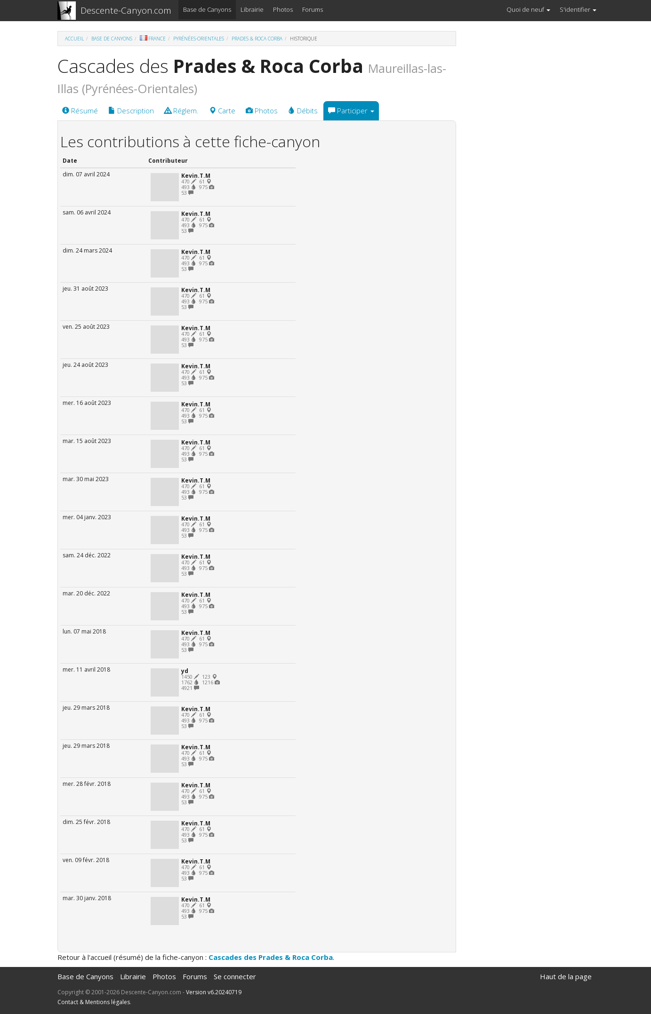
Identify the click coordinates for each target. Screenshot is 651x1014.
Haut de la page (566, 976)
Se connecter (235, 976)
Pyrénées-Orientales (198, 38)
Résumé (80, 110)
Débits (303, 110)
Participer (351, 110)
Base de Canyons (207, 9)
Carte (222, 110)
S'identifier (578, 9)
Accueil (74, 38)
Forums (312, 9)
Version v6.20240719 (213, 992)
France (153, 38)
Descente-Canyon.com (125, 10)
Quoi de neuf (528, 9)
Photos (283, 9)
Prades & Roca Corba (257, 38)
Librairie (252, 9)
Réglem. (181, 110)
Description (131, 110)
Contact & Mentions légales (93, 1002)
